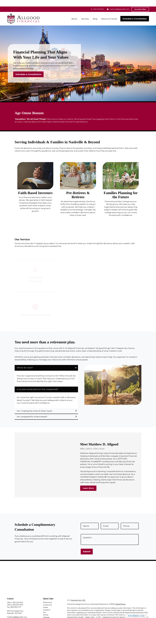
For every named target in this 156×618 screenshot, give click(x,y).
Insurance (46, 603)
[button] (74, 12)
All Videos (46, 616)
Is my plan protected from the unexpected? (37, 383)
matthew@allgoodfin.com (118, 3)
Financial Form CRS (78, 594)
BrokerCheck (120, 598)
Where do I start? (25, 361)
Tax (44, 606)
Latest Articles (48, 613)
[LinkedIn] (12, 614)
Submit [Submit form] (87, 545)
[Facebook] (8, 614)
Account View (140, 3)
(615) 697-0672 (17, 598)
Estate (45, 601)
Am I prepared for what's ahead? (32, 410)
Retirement (47, 596)
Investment (47, 598)
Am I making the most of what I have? (34, 404)
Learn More (88, 482)
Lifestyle (46, 611)
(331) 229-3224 (97, 3)
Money (45, 608)
